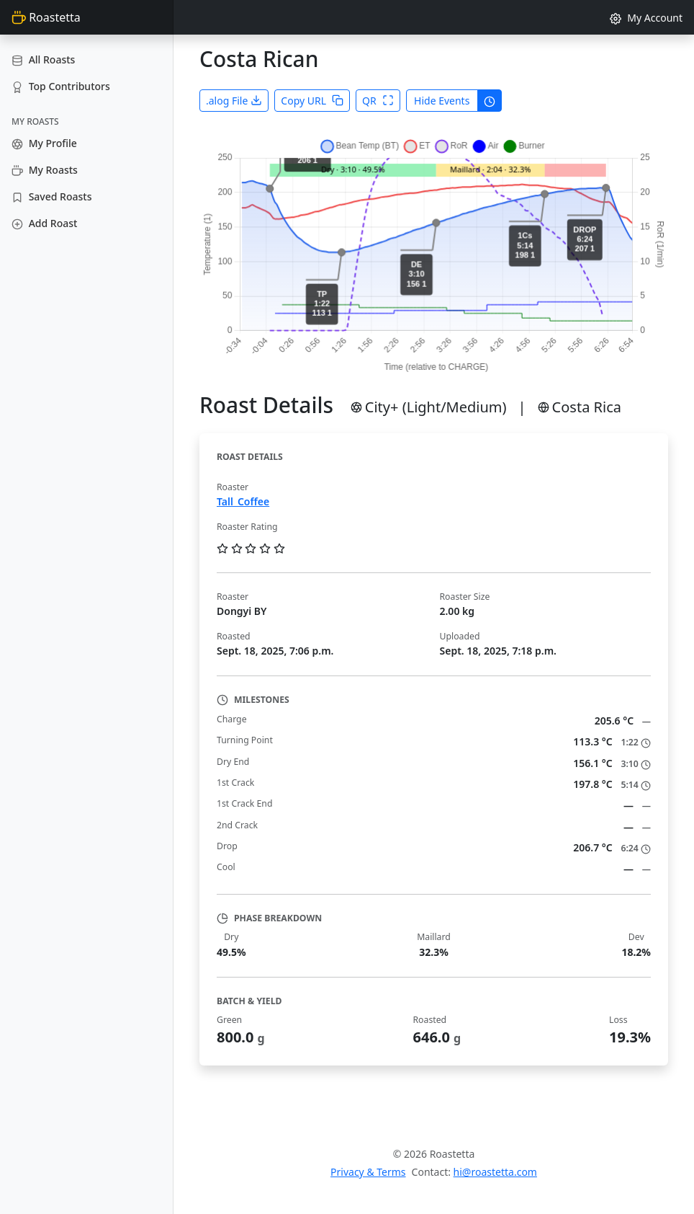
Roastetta (46, 17)
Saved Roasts (51, 196)
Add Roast (44, 223)
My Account (646, 18)
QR (378, 100)
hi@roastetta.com (495, 1172)
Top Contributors (61, 86)
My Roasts (45, 170)
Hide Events (441, 100)
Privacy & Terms (368, 1172)
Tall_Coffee (243, 501)
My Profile (44, 143)
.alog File (234, 100)
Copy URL (312, 100)
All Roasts (43, 59)
